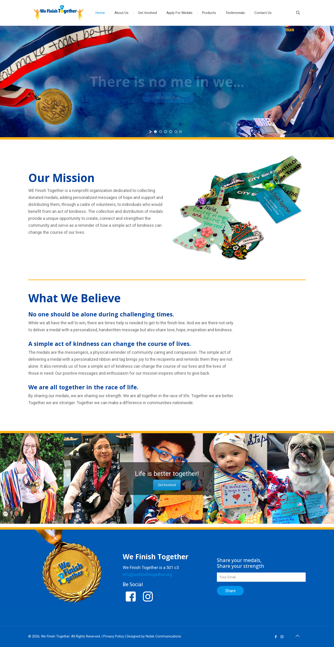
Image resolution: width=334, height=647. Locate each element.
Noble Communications (163, 636)
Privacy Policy (113, 636)
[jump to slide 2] (160, 131)
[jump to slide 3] (165, 131)
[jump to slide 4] (170, 131)
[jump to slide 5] (175, 131)
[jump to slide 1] (155, 131)
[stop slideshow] (180, 131)
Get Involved (167, 485)
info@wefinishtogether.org (147, 574)
